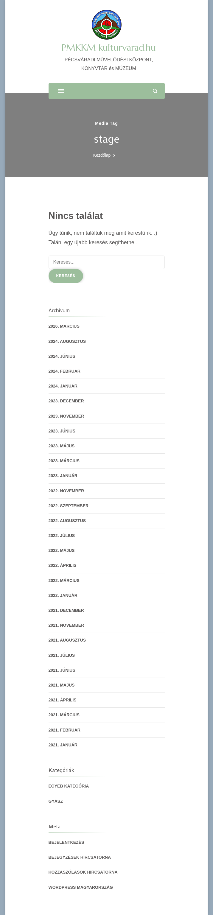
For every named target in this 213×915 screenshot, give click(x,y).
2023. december (66, 401)
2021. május (62, 685)
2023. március (64, 460)
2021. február (64, 730)
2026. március (64, 326)
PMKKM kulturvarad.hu (109, 47)
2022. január (63, 595)
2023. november (66, 416)
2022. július (62, 535)
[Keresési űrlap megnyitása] (155, 91)
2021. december (66, 610)
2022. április (63, 565)
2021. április (63, 700)
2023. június (62, 431)
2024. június (62, 356)
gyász (56, 801)
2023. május (62, 446)
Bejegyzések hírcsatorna (80, 857)
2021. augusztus (67, 640)
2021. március (64, 714)
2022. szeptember (69, 505)
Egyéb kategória (69, 786)
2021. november (66, 625)
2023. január (63, 475)
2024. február (64, 371)
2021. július (62, 655)
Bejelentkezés (66, 842)
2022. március (64, 580)
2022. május (62, 550)
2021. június (62, 670)
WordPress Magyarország (81, 887)
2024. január (63, 386)
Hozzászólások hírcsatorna (83, 872)
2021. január (63, 745)
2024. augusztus (67, 341)
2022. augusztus (67, 520)
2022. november (66, 490)
